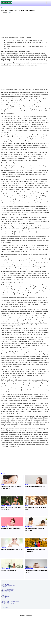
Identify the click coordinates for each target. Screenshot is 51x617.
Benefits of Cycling (6, 507)
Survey (15, 604)
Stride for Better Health (6, 586)
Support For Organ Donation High (8, 604)
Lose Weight (3, 547)
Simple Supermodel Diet (38, 486)
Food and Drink (4, 526)
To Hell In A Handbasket (6, 598)
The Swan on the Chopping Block (7, 589)
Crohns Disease (10, 583)
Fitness (26, 505)
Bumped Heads (13, 581)
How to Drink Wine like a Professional (11, 528)
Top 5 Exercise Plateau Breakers (7, 590)
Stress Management (29, 568)
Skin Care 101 (4, 601)
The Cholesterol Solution (6, 591)
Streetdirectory (23, 615)
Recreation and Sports (5, 568)
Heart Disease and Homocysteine (7, 592)
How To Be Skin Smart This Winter (13, 601)
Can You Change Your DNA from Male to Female (18, 10)
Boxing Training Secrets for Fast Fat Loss (12, 549)
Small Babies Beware (5, 602)
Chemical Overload (5, 596)
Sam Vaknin (5, 12)
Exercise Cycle (16, 507)
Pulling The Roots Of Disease (7, 600)
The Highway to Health (6, 581)
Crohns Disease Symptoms (18, 583)
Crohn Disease (4, 583)
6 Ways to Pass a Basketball (8, 570)
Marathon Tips (28, 547)
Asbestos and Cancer (5, 584)
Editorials (3, 7)
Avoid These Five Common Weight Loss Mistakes (10, 594)
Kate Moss (28, 486)
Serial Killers (4, 595)
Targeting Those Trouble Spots (7, 597)
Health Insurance (28, 526)
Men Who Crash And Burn (15, 598)
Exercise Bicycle (5, 509)
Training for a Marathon (31, 549)
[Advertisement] (14, 25)
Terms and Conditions (29, 615)
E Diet (26, 484)
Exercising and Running (6, 505)
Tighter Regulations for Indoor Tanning (8, 585)
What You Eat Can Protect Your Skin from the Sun (10, 603)
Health (2, 484)
